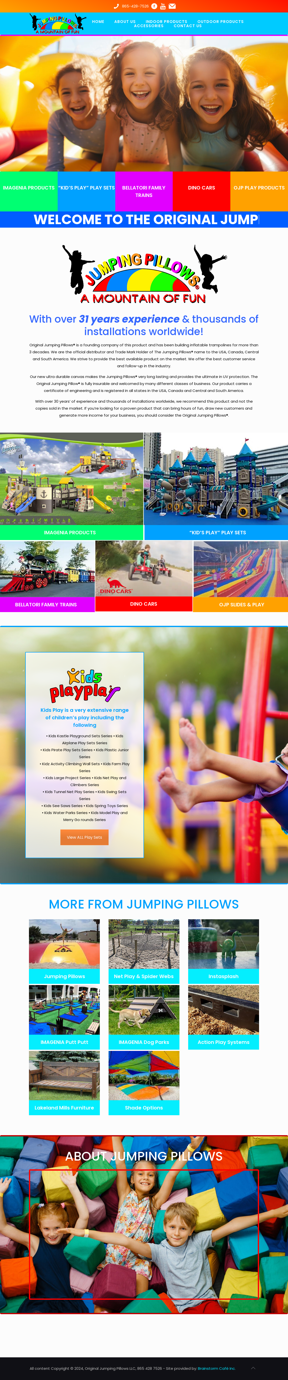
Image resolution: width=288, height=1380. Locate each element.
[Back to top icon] (253, 1368)
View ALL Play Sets (85, 835)
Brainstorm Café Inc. (217, 1368)
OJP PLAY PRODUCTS (259, 187)
